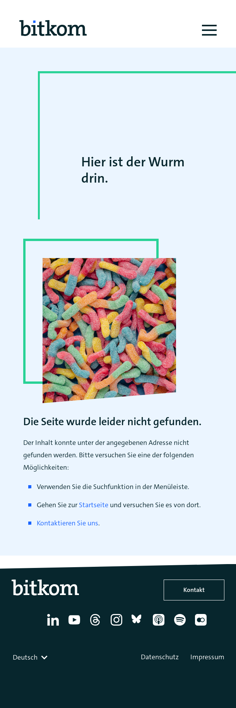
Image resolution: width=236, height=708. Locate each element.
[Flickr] (202, 625)
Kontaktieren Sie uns (67, 523)
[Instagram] (118, 625)
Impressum (207, 657)
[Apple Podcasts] (160, 625)
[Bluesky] (139, 625)
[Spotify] (181, 625)
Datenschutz (160, 657)
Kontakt (194, 590)
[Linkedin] (54, 625)
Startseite (93, 505)
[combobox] (31, 657)
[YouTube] (75, 625)
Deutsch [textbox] (25, 657)
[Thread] (96, 625)
